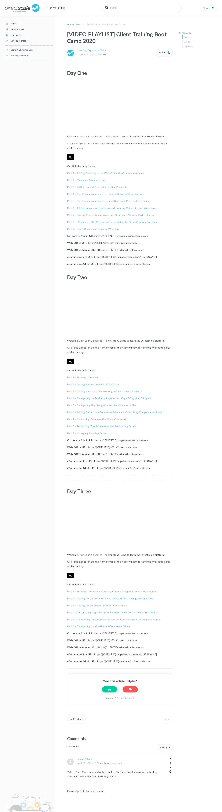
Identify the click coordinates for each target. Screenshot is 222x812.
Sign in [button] (206, 8)
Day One (188, 37)
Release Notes (17, 29)
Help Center (75, 24)
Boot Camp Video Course (113, 24)
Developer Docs (18, 40)
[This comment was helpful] (170, 759)
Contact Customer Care (22, 50)
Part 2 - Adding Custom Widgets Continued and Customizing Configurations (110, 598)
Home (13, 23)
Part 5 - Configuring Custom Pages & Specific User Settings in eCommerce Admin (113, 619)
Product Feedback (19, 55)
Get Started (92, 24)
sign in (78, 791)
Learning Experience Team (91, 50)
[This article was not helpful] (130, 689)
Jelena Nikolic (84, 759)
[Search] (141, 8)
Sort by (163, 747)
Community (16, 35)
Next (164, 719)
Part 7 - (110, 214)
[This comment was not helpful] (170, 767)
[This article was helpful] (110, 689)
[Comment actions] (170, 771)
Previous (78, 719)
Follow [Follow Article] (162, 52)
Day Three (188, 46)
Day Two (187, 42)
